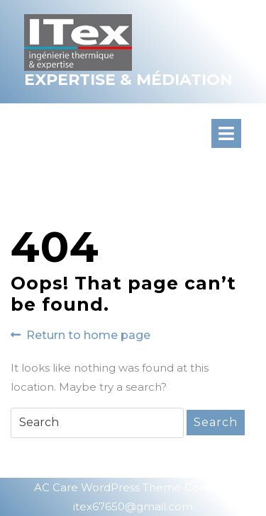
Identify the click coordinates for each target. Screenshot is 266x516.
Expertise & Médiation (128, 79)
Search (216, 422)
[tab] (238, 133)
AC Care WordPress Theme (108, 487)
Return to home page (80, 335)
